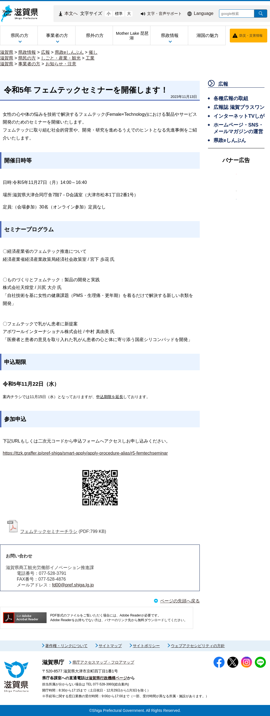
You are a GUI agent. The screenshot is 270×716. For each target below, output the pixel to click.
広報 (45, 52)
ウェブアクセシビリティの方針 (198, 645)
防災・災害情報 (251, 35)
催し (93, 52)
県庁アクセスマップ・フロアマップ (103, 662)
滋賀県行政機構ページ (107, 678)
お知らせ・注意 (60, 63)
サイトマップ (110, 645)
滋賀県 (6, 52)
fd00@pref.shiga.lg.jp (73, 585)
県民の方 (27, 58)
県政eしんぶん (69, 52)
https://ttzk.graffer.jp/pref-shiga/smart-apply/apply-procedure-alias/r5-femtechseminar (85, 453)
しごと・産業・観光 (61, 58)
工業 (90, 58)
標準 (119, 13)
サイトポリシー (146, 645)
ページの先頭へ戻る (180, 601)
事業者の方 (29, 63)
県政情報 (27, 52)
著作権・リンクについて (66, 645)
